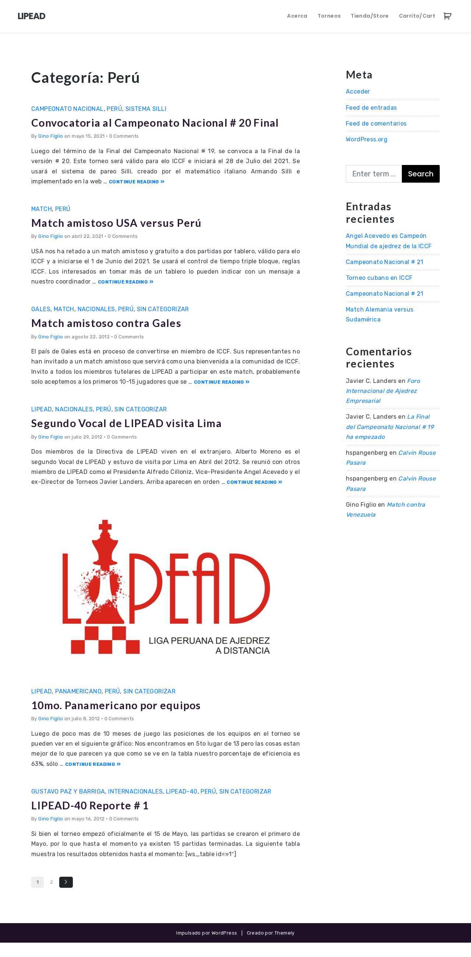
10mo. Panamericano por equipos (125, 718)
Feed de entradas (371, 107)
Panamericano (78, 705)
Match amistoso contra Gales (113, 337)
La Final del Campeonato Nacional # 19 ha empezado (389, 426)
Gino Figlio (50, 150)
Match (41, 222)
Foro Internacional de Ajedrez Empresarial (383, 390)
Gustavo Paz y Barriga (68, 805)
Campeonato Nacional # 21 (385, 261)
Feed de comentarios (376, 123)
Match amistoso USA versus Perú (124, 236)
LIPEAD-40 (182, 805)
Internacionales (135, 805)
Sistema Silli (145, 108)
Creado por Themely (271, 947)
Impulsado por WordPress (206, 947)
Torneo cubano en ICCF (379, 277)
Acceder (358, 91)
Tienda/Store (370, 16)
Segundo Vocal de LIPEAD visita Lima (136, 437)
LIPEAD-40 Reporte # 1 (97, 819)
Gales (40, 323)
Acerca (297, 16)
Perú (114, 108)
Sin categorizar (163, 323)
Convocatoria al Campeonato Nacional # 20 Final (153, 129)
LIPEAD (31, 16)
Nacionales (96, 323)
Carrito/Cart (417, 16)
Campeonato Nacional (67, 108)
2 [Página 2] (51, 896)
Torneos (329, 16)
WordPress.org (366, 139)
